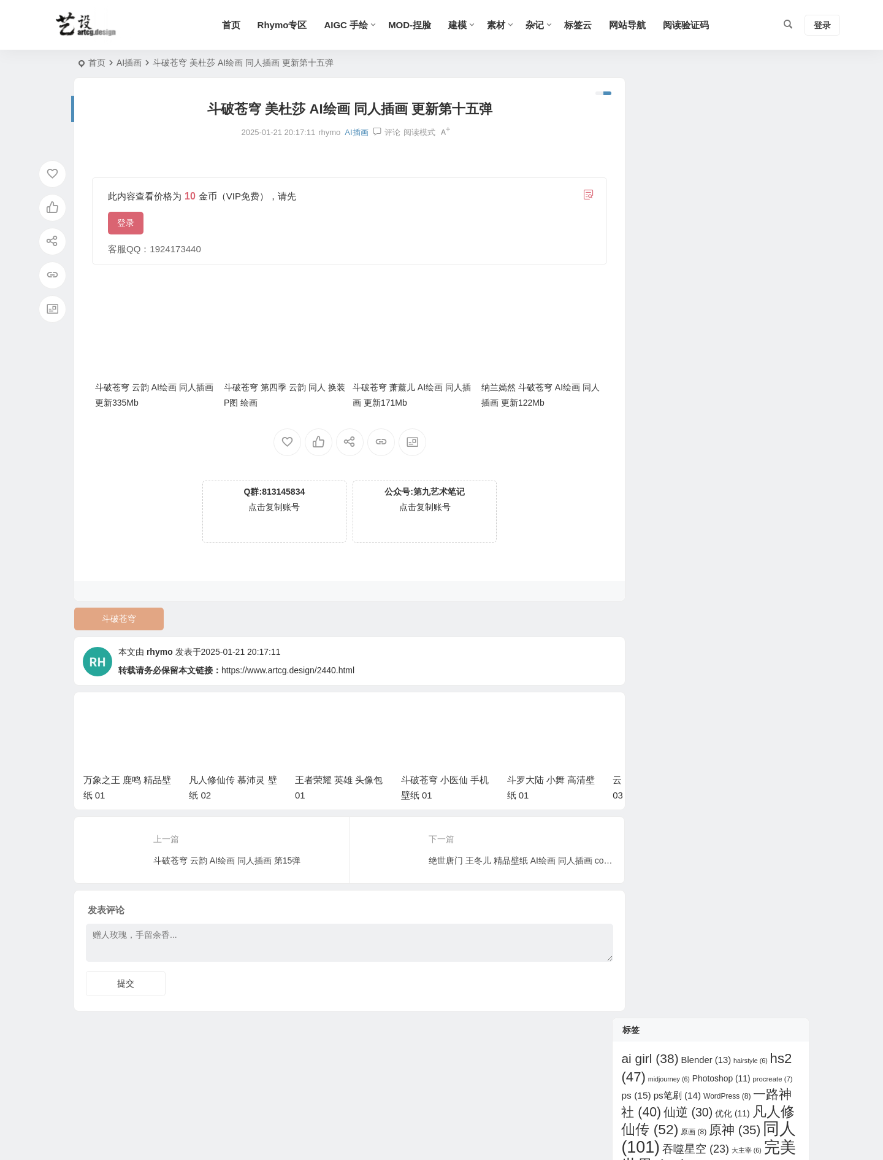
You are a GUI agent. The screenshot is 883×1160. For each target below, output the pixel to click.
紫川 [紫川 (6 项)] (663, 356)
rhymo (160, 648)
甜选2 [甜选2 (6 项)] (702, 305)
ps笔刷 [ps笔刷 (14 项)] (677, 154)
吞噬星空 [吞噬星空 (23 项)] (695, 209)
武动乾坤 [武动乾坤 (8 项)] (680, 286)
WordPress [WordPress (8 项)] (727, 155)
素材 (501, 25)
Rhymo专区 (287, 25)
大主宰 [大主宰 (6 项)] (747, 210)
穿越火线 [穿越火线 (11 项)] (759, 339)
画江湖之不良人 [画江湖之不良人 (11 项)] (757, 305)
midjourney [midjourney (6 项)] (669, 138)
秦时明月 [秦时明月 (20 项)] (698, 338)
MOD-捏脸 (415, 25)
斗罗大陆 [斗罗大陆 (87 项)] (751, 264)
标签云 (583, 25)
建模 (463, 25)
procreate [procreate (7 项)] (772, 138)
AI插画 (129, 63)
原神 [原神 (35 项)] (734, 189)
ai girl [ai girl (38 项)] (649, 118)
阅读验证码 (691, 25)
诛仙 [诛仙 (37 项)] (758, 354)
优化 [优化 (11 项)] (732, 173)
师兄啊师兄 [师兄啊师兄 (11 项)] (691, 247)
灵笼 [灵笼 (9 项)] (717, 285)
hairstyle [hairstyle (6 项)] (750, 120)
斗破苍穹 (118, 615)
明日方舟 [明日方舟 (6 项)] (639, 286)
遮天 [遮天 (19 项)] (691, 373)
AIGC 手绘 (351, 25)
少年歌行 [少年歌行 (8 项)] (709, 228)
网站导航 (632, 25)
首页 (236, 25)
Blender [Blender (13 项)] (706, 120)
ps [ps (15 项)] (636, 154)
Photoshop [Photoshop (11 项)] (721, 137)
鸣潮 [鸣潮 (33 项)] (739, 372)
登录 (125, 223)
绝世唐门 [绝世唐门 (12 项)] (704, 356)
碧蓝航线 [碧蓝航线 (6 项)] (750, 323)
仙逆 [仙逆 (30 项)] (688, 172)
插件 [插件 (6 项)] (735, 247)
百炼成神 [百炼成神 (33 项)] (658, 321)
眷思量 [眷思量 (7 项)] (713, 323)
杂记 (540, 25)
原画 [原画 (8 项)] (693, 191)
